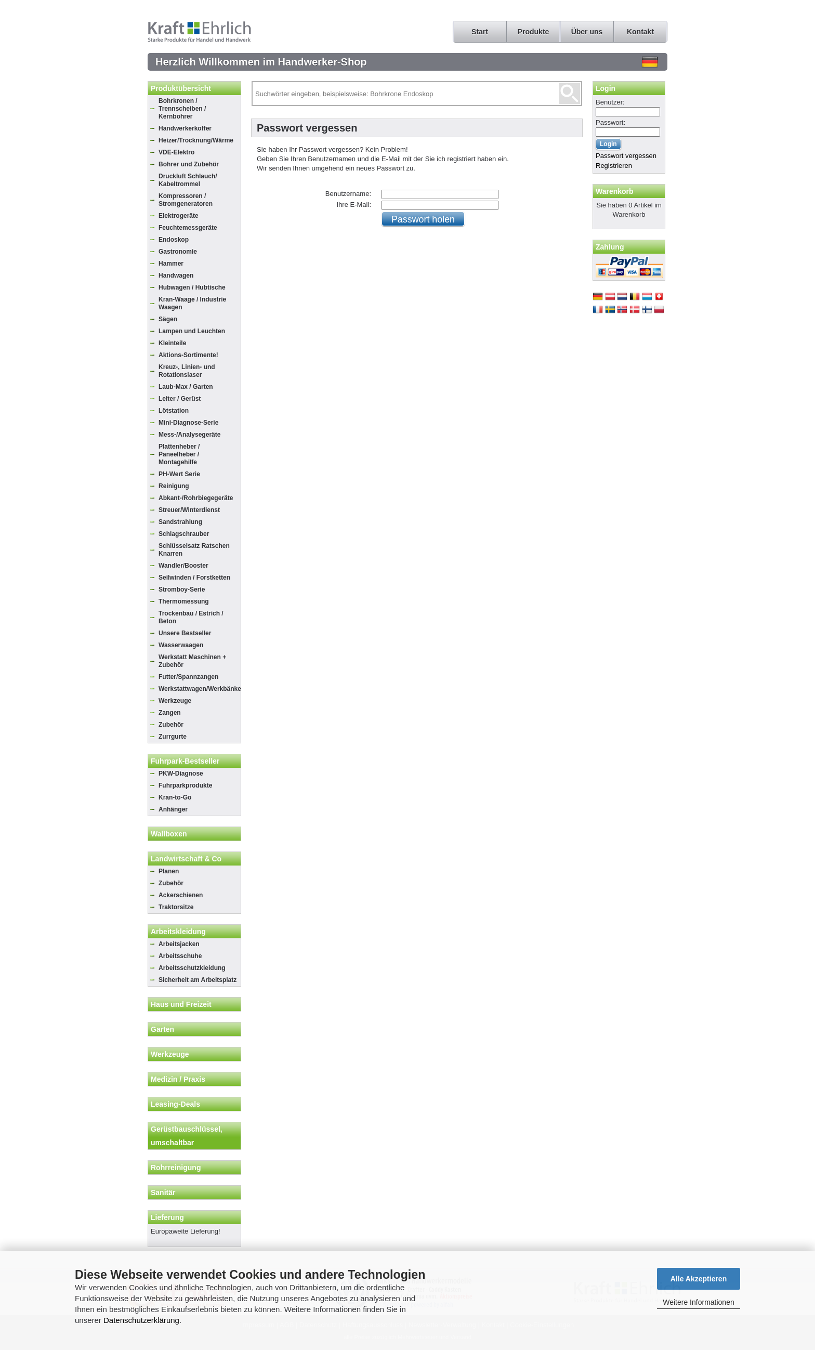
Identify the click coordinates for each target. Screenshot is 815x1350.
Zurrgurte (173, 736)
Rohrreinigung (176, 1167)
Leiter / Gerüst (180, 398)
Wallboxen (169, 834)
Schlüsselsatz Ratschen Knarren (194, 549)
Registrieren (614, 165)
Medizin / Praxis (178, 1079)
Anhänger (173, 809)
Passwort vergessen (626, 156)
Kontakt (640, 32)
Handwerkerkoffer (185, 128)
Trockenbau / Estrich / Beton (191, 617)
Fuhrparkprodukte (185, 785)
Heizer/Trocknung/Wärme (196, 140)
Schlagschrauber (184, 534)
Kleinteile (172, 343)
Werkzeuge (175, 700)
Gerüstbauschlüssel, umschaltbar (186, 1136)
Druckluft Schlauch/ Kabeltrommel (188, 180)
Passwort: (610, 122)
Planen (169, 871)
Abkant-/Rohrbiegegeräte (196, 498)
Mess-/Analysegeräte (189, 434)
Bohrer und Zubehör (189, 164)
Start (479, 32)
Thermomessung (184, 601)
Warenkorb (615, 191)
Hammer (171, 263)
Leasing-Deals (175, 1104)
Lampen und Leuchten (192, 331)
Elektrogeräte (179, 215)
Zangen (170, 712)
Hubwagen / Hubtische (192, 287)
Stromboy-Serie (182, 589)
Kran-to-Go (175, 797)
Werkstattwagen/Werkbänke (200, 688)
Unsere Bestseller (185, 633)
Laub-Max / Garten (186, 386)
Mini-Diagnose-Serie (188, 422)
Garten (162, 1029)
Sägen (168, 319)
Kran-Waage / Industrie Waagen (192, 303)
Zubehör (171, 724)
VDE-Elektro (176, 152)
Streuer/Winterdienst (189, 510)
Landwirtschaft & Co (186, 859)
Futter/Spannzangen (188, 676)
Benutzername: (348, 194)
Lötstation (174, 410)
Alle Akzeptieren (699, 1279)
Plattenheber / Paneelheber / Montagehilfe (179, 454)
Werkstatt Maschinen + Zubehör (192, 661)
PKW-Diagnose (181, 773)
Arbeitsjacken (179, 944)
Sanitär (163, 1192)
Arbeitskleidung (178, 931)
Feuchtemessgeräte (188, 227)
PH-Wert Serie (179, 474)
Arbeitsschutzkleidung (192, 968)
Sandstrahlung (180, 522)
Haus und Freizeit (181, 1004)
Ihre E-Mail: (354, 204)
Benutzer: (610, 102)
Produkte (533, 32)
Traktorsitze (176, 907)
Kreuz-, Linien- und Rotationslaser (187, 370)
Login (605, 88)
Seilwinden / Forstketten (194, 577)
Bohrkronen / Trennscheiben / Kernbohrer (182, 108)
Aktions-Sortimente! (188, 355)
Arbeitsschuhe (180, 956)
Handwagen (176, 275)
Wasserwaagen (181, 645)
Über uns (587, 32)
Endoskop (174, 239)
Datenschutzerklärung (141, 1320)
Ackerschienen (181, 895)
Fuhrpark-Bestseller (185, 761)
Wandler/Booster (183, 565)
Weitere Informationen (698, 1302)
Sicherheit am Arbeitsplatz (197, 980)
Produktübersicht (181, 88)
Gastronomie (178, 251)
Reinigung (174, 486)
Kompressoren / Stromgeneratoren (186, 199)
